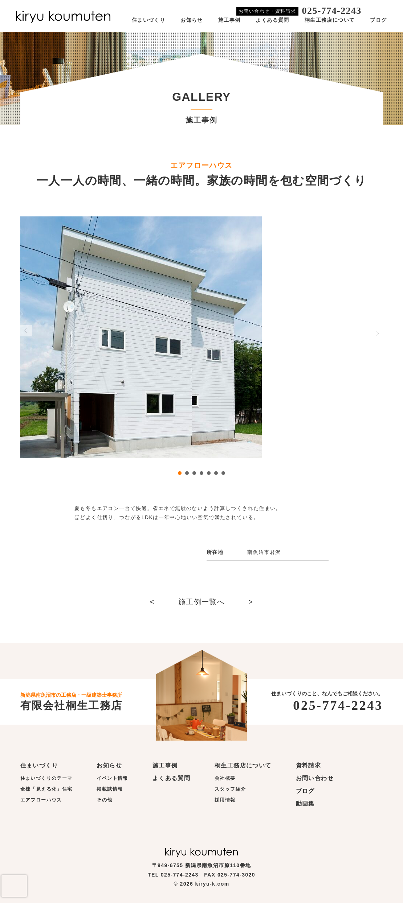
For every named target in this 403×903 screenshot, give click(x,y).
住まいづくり (148, 20)
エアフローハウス (41, 800)
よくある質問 (272, 20)
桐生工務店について (330, 20)
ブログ (378, 20)
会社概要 (225, 778)
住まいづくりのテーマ (46, 778)
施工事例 (229, 20)
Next (377, 333)
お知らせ (191, 20)
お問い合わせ (315, 778)
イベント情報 (112, 778)
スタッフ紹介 (230, 789)
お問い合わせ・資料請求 (267, 11)
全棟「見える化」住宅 (46, 789)
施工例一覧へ (201, 602)
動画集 (305, 803)
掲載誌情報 (110, 789)
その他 (104, 800)
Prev (26, 330)
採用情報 (225, 800)
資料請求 (308, 765)
